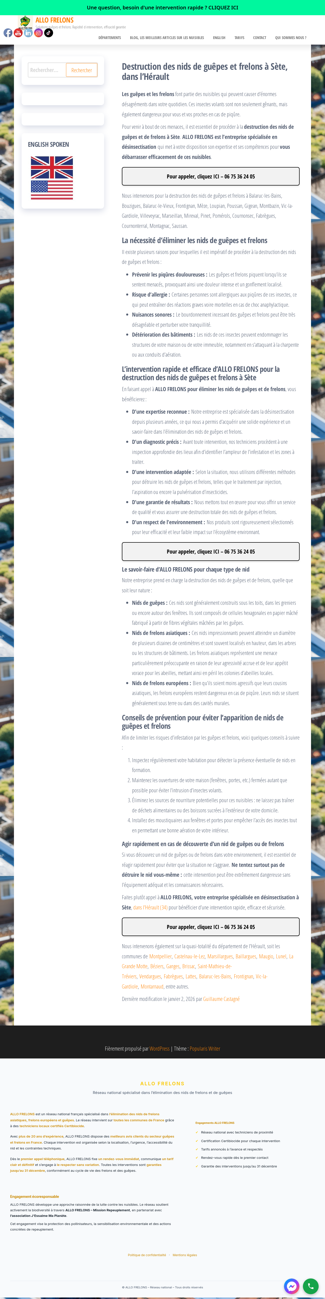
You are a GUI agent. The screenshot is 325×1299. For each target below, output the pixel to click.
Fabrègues (173, 977)
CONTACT (261, 38)
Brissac (188, 967)
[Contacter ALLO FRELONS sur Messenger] (292, 1286)
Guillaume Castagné (221, 1000)
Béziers (157, 967)
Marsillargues (220, 957)
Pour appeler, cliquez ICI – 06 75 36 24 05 (211, 177)
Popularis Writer (205, 1050)
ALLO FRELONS (54, 20)
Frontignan (243, 977)
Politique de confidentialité (147, 1256)
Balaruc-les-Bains (215, 977)
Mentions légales (185, 1256)
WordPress (160, 1050)
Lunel (281, 957)
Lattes (191, 977)
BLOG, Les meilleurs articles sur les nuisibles (173, 38)
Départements (118, 38)
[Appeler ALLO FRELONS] (311, 1286)
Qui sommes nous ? (291, 38)
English (224, 38)
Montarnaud (152, 987)
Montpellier (160, 957)
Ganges (173, 967)
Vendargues (150, 977)
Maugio (266, 957)
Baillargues (246, 957)
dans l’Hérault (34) (150, 908)
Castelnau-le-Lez (189, 957)
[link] (162, 7)
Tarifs (243, 38)
